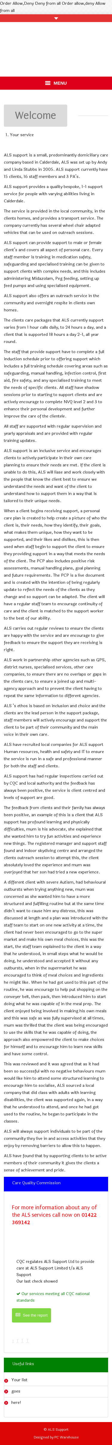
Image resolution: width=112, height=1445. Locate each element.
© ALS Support (56, 1429)
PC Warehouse (66, 1437)
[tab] (56, 1184)
